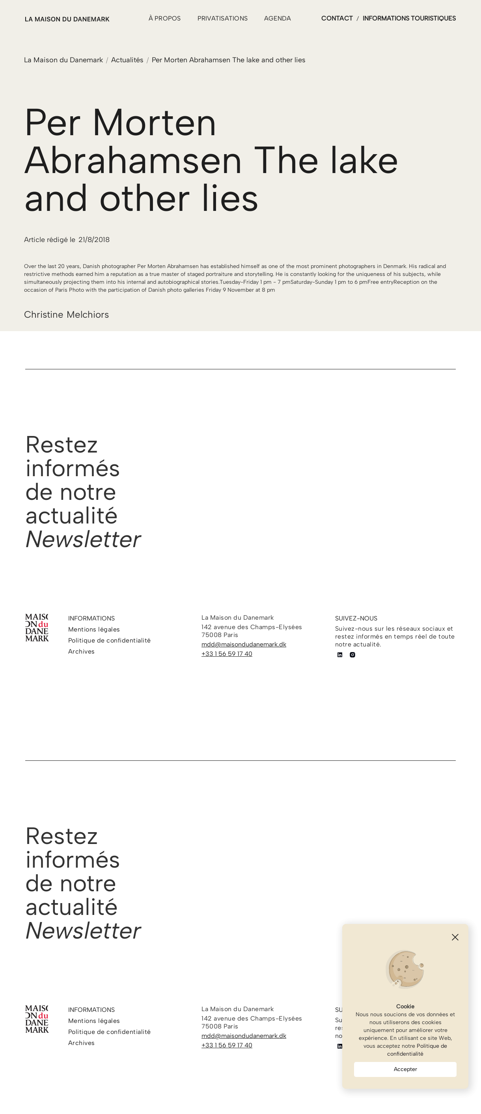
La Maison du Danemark (63, 60)
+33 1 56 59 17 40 (226, 654)
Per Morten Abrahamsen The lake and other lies (229, 60)
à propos (165, 18)
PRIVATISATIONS (223, 18)
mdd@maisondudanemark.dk (243, 644)
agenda (277, 18)
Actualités (127, 60)
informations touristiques (409, 18)
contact (337, 18)
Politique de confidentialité (417, 1050)
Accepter (405, 1069)
